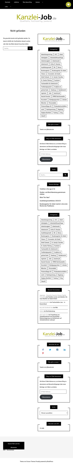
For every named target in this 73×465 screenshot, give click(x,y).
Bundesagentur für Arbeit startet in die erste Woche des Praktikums (53, 205)
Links (6, 6)
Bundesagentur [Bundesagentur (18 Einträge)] (45, 70)
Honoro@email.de (45, 302)
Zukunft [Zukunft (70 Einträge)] (43, 116)
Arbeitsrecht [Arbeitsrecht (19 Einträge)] (44, 64)
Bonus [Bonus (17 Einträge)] (59, 67)
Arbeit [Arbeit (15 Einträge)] (61, 54)
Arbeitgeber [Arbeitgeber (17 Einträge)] (44, 58)
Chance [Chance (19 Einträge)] (43, 74)
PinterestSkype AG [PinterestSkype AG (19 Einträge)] (46, 106)
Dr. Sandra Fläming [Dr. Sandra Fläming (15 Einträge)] (46, 80)
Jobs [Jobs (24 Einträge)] (50, 93)
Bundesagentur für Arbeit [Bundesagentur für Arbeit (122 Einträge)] (59, 70)
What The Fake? (45, 197)
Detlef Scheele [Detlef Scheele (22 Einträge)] (45, 77)
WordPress (50, 461)
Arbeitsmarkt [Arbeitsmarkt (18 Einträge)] (56, 61)
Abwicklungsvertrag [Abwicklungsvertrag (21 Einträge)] (46, 54)
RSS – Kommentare (8, 450)
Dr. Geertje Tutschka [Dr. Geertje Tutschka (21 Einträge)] (57, 77)
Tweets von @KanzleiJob (47, 129)
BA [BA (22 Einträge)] (54, 67)
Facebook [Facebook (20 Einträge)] (57, 80)
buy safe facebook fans (46, 307)
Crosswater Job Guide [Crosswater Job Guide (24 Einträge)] (54, 74)
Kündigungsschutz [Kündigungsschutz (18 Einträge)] (54, 100)
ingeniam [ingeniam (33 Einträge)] (43, 93)
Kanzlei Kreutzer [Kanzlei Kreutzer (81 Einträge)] (45, 96)
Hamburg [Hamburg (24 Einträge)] (53, 90)
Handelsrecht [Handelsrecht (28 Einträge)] (62, 90)
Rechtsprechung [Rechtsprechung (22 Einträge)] (50, 109)
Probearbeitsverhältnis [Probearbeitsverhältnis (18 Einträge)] (60, 106)
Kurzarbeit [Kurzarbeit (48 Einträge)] (44, 100)
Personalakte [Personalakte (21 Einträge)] (52, 103)
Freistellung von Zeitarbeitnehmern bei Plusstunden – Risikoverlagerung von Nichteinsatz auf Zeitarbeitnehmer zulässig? (51, 317)
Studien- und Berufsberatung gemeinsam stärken (52, 193)
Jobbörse (16, 2)
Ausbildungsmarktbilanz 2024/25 (50, 201)
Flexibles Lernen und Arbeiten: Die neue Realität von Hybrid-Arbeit (53, 298)
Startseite (7, 2)
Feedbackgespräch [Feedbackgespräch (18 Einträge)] (46, 87)
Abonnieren (46, 159)
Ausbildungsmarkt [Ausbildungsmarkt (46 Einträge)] (46, 67)
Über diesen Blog (27, 2)
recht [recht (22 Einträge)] (42, 109)
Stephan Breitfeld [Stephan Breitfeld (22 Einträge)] (46, 113)
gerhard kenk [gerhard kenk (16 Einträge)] (44, 90)
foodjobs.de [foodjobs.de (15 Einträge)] (57, 87)
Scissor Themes (30, 461)
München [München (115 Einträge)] (43, 103)
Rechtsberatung (50, 311)
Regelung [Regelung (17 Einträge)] (60, 109)
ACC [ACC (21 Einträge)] (56, 54)
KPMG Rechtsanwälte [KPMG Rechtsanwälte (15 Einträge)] (59, 96)
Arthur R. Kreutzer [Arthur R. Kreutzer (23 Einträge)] (55, 64)
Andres (42, 311)
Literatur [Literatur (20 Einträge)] (64, 100)
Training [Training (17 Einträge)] (55, 113)
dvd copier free (44, 315)
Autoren (38, 2)
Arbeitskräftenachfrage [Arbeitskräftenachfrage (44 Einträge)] (56, 58)
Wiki (56, 307)
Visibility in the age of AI (47, 189)
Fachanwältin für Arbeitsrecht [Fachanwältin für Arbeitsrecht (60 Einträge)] (49, 83)
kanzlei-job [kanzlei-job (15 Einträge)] (57, 93)
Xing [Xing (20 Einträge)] (61, 113)
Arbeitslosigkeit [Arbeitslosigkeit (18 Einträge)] (45, 61)
